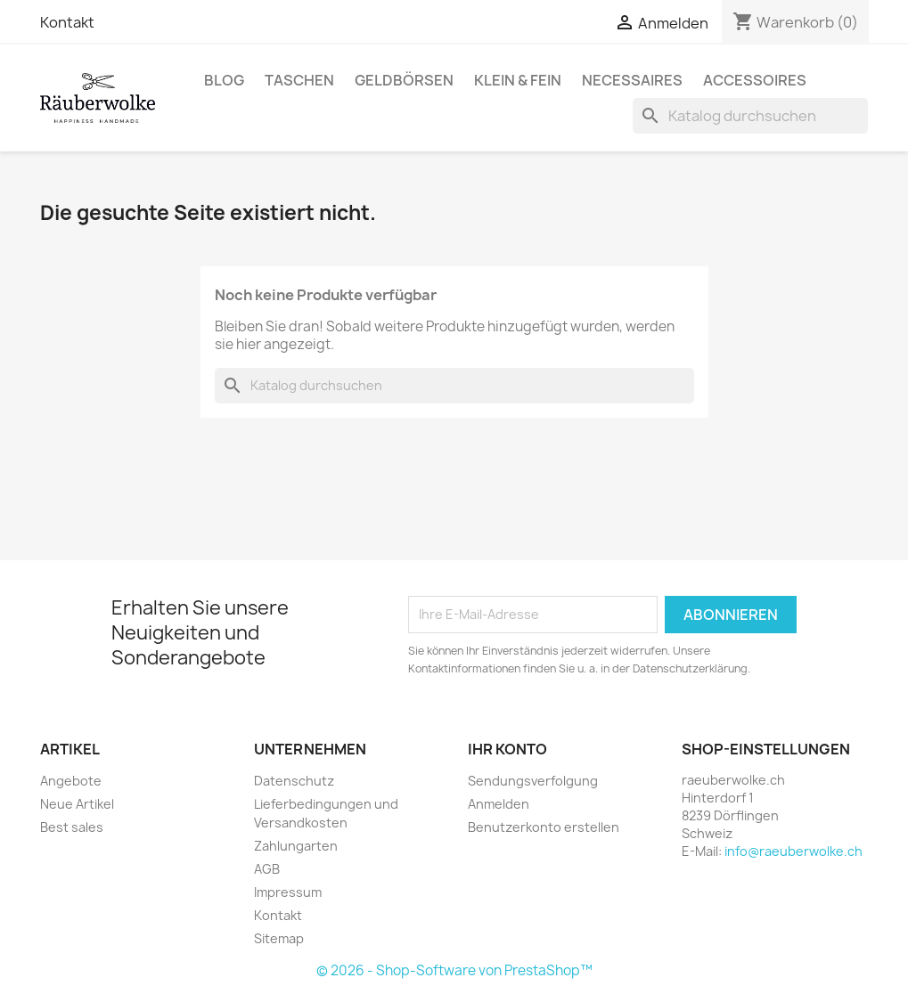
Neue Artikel (77, 803)
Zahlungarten (296, 845)
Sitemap (279, 938)
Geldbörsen (404, 80)
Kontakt (67, 22)
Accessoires (754, 80)
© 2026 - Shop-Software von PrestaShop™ (454, 970)
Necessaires (632, 80)
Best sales (71, 827)
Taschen (299, 80)
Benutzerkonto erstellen (543, 827)
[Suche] (750, 116)
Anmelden (498, 803)
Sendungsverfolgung (533, 780)
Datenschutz (294, 780)
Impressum (288, 892)
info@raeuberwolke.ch (793, 851)
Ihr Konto (507, 749)
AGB (267, 868)
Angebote (71, 780)
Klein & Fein (517, 80)
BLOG (224, 80)
